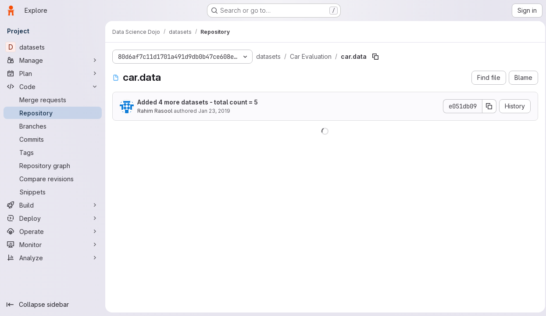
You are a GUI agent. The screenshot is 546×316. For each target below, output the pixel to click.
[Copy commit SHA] (487, 106)
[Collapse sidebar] (53, 304)
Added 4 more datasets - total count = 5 (197, 102)
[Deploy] (53, 218)
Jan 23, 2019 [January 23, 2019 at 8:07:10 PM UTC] (214, 111)
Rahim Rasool (154, 111)
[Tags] (53, 152)
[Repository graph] (53, 165)
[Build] (53, 205)
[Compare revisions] (53, 178)
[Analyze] (53, 257)
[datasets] (53, 47)
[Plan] (53, 73)
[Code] (53, 86)
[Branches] (53, 126)
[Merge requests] (53, 99)
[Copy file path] (375, 57)
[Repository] (53, 113)
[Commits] (53, 139)
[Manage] (53, 60)
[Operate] (53, 231)
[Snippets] (53, 192)
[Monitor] (53, 244)
